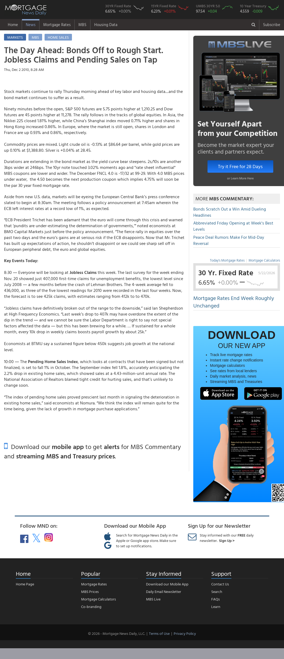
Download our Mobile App (167, 584)
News (30, 24)
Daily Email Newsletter (163, 591)
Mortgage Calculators (264, 260)
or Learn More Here (240, 178)
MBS (82, 24)
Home (13, 24)
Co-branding (91, 606)
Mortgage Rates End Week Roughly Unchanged (233, 302)
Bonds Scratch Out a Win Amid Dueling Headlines (229, 212)
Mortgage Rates (57, 24)
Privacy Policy (185, 633)
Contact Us (220, 584)
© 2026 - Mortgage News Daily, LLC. (116, 633)
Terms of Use (159, 633)
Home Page (25, 584)
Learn (215, 606)
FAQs (215, 599)
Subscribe (271, 24)
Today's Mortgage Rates (227, 260)
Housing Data (105, 24)
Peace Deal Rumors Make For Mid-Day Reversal (228, 240)
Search (216, 591)
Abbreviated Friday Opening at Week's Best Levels (233, 226)
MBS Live (153, 599)
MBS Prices (90, 591)
